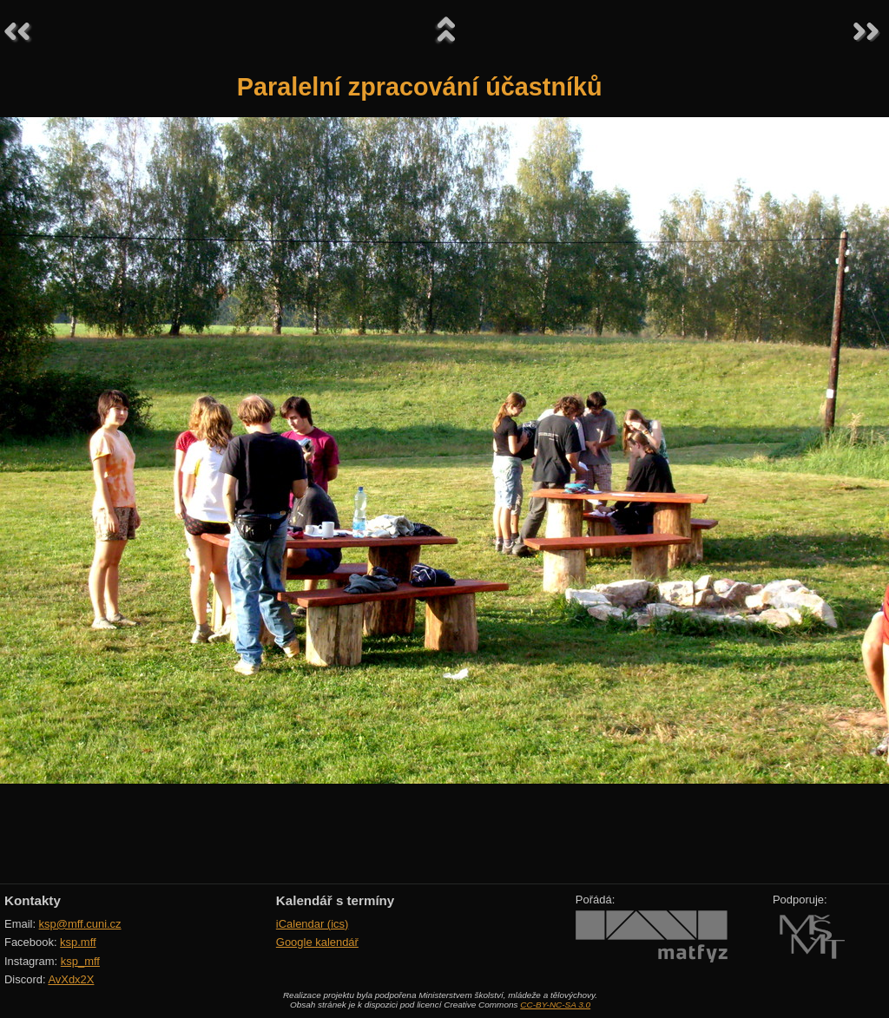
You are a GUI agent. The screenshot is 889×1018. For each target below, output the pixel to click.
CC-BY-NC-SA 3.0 (555, 1004)
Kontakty (32, 900)
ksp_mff (80, 961)
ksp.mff (78, 942)
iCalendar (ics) (312, 923)
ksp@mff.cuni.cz (80, 923)
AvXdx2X (71, 979)
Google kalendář (317, 942)
